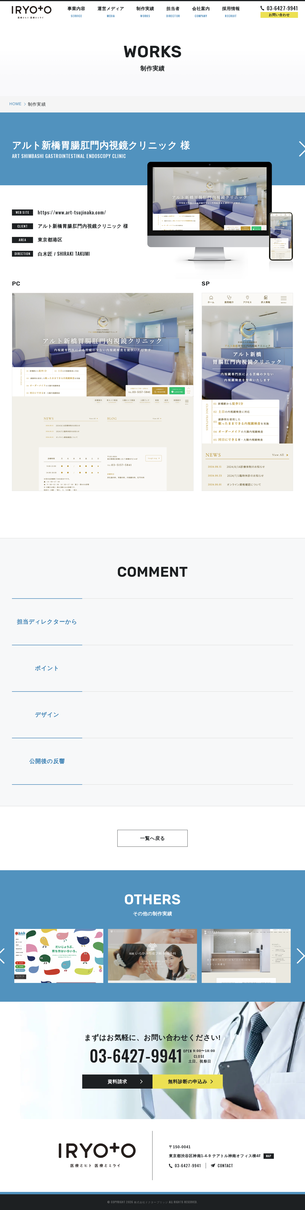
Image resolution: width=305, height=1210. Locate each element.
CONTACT (225, 1165)
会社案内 (201, 12)
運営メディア (110, 12)
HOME (15, 104)
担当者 (173, 12)
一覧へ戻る (152, 838)
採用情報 (231, 12)
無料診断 (188, 1081)
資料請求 (117, 1081)
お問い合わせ (279, 15)
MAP (269, 1156)
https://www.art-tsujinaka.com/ (72, 212)
